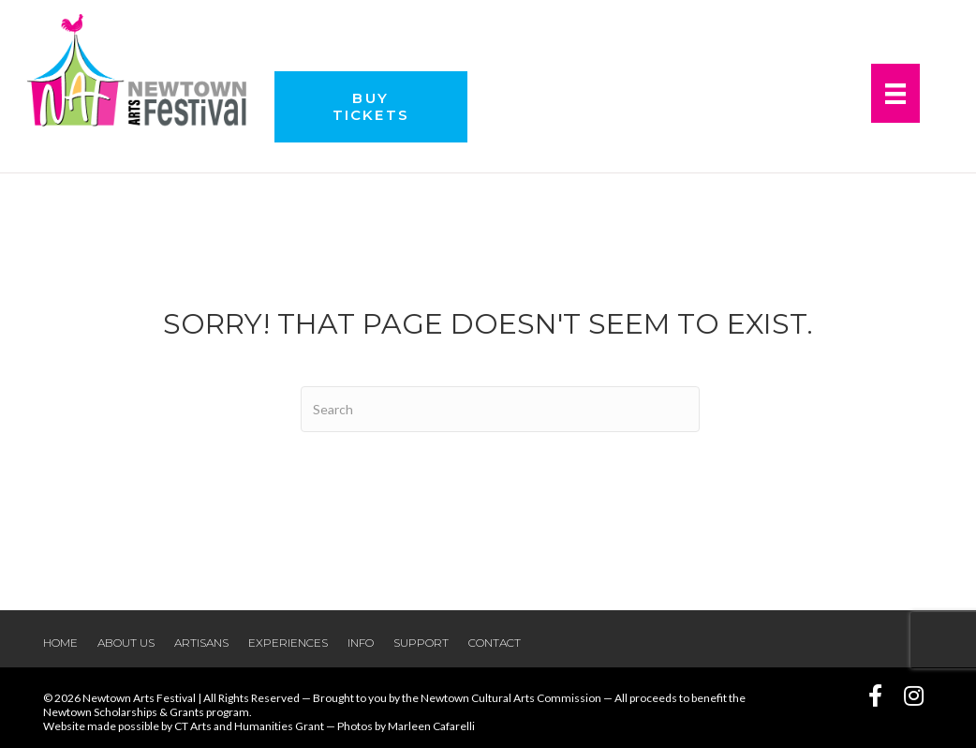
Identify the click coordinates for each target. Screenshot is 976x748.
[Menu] (895, 93)
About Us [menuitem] (126, 643)
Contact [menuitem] (494, 643)
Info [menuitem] (361, 643)
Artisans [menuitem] (201, 643)
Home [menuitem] (60, 643)
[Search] (500, 409)
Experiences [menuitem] (288, 643)
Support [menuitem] (421, 643)
